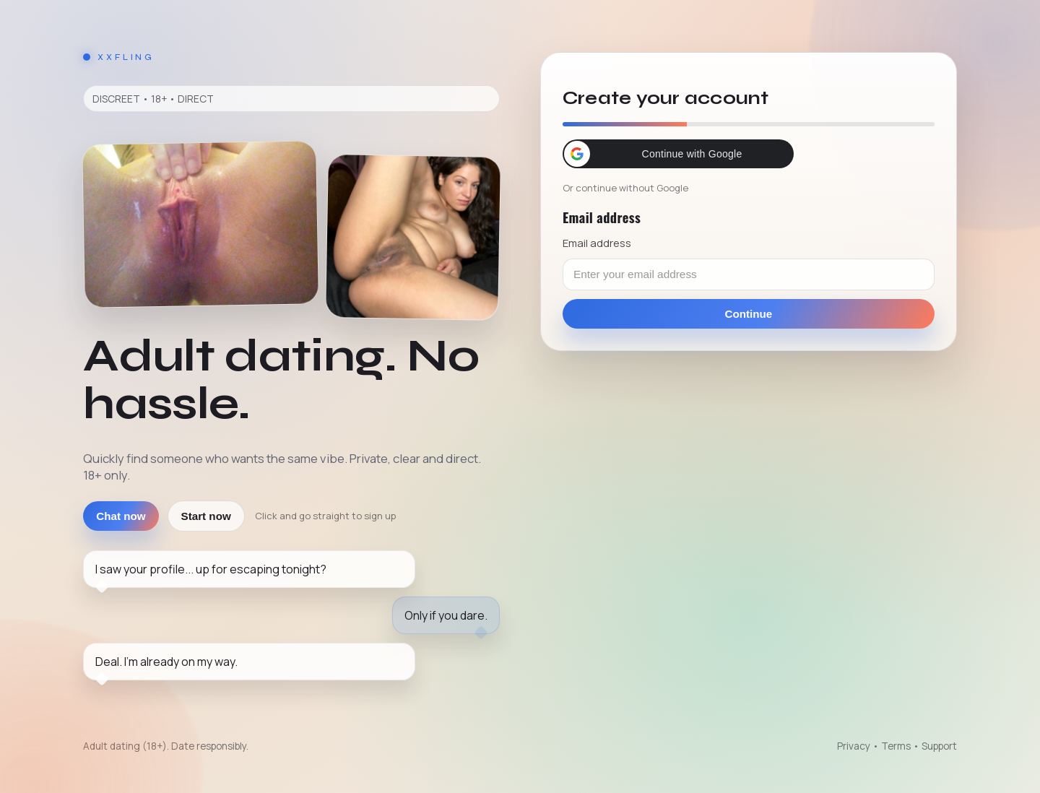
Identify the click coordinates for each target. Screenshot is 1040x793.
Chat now (120, 516)
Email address (597, 242)
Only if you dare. (446, 615)
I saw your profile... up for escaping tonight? (210, 569)
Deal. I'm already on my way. (166, 662)
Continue (749, 314)
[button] (678, 153)
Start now (206, 516)
